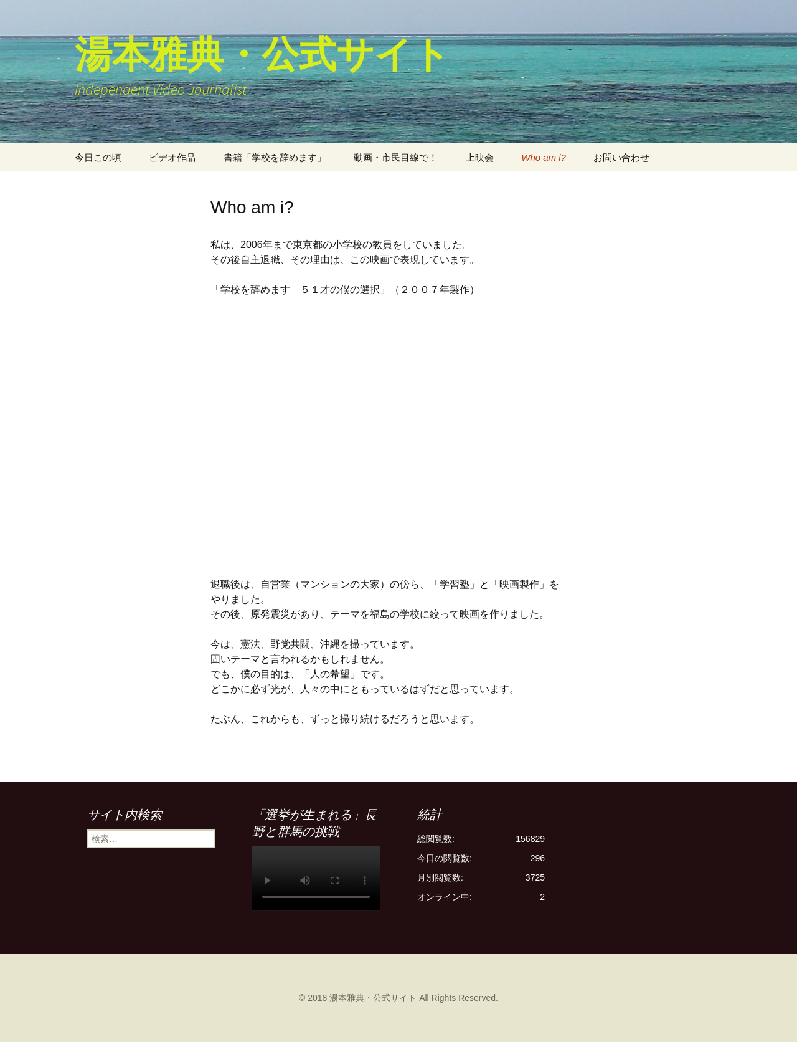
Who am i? (543, 157)
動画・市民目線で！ (396, 157)
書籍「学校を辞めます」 (275, 157)
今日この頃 (98, 157)
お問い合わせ (621, 157)
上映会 (480, 157)
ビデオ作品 (172, 157)
